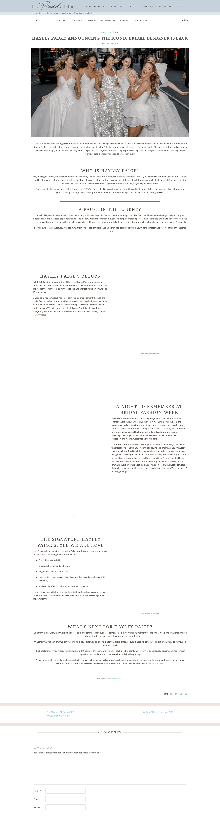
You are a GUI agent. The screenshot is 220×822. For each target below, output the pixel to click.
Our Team (124, 20)
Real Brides (77, 20)
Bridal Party (118, 6)
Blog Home (61, 20)
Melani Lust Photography (116, 678)
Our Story (182, 6)
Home (34, 13)
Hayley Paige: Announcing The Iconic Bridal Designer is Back (110, 38)
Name (37, 790)
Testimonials (164, 6)
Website (38, 807)
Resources (147, 6)
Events (133, 6)
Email (37, 799)
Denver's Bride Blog (110, 32)
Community (91, 20)
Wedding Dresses (96, 6)
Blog (185, 20)
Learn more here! (155, 663)
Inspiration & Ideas (108, 20)
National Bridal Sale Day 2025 (158, 712)
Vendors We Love (142, 20)
